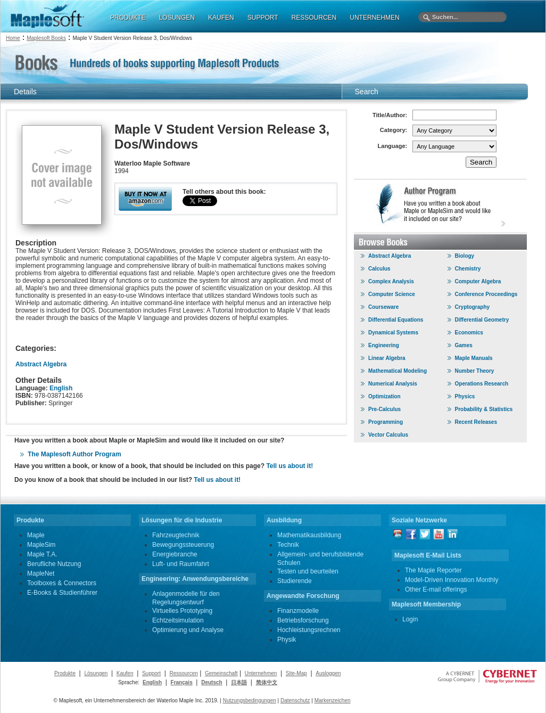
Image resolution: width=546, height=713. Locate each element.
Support (151, 673)
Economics (469, 332)
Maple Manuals (474, 358)
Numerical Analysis (392, 384)
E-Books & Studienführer (62, 592)
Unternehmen (261, 673)
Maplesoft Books (46, 38)
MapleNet (40, 573)
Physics (465, 396)
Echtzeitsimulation (178, 620)
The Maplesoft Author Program (74, 454)
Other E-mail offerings (436, 589)
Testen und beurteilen (307, 571)
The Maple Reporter (433, 570)
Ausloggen (328, 673)
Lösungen (95, 673)
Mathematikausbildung (309, 535)
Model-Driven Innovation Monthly (451, 580)
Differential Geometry (482, 320)
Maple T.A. (42, 554)
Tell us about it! (289, 466)
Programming (385, 422)
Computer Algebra (478, 281)
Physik (286, 639)
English (60, 388)
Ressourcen (183, 673)
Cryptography (472, 307)
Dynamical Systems (393, 332)
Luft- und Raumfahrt (180, 564)
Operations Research (482, 384)
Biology (465, 256)
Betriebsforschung (303, 620)
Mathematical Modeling (397, 371)
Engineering (383, 345)
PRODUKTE (128, 17)
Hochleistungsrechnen (309, 630)
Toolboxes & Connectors (61, 583)
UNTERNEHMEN (374, 17)
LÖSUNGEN (177, 17)
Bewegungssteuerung (183, 544)
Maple (36, 535)
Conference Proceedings (486, 294)
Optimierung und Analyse (188, 630)
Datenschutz (295, 700)
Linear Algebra (387, 358)
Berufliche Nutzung (54, 564)
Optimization (384, 396)
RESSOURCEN (314, 17)
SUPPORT (262, 17)
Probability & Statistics (484, 409)
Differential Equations (395, 320)
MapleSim (41, 544)
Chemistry (468, 269)
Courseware (383, 307)
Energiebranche (174, 554)
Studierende (294, 581)
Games (464, 345)
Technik (288, 544)
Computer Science (391, 294)
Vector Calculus (388, 435)
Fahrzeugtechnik (176, 535)
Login (410, 619)
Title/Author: (390, 115)
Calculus (379, 269)
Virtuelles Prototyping (182, 610)
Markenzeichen (333, 700)
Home (13, 38)
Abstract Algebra (41, 364)
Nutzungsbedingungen (249, 700)
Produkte (65, 673)
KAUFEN (221, 17)
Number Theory (474, 371)
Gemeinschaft (221, 673)
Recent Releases (476, 422)
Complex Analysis (391, 281)
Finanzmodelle (298, 610)
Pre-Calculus (384, 409)
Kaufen (125, 673)
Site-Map (296, 673)
